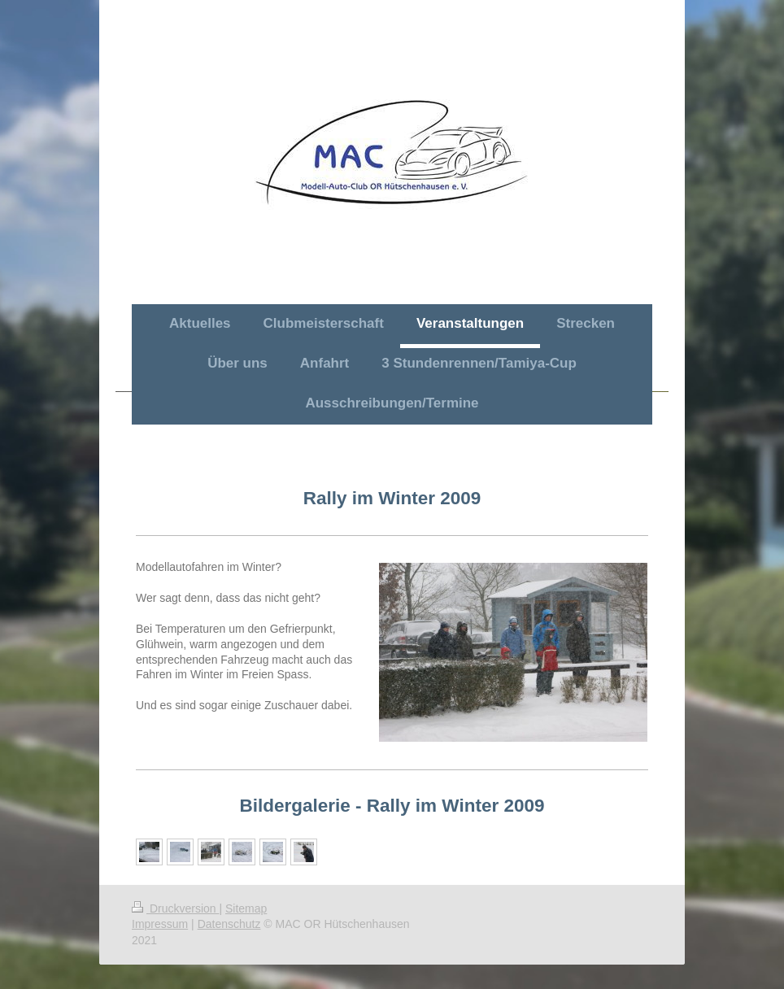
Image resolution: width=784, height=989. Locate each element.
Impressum (160, 923)
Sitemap (246, 908)
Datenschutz (229, 923)
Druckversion (175, 908)
